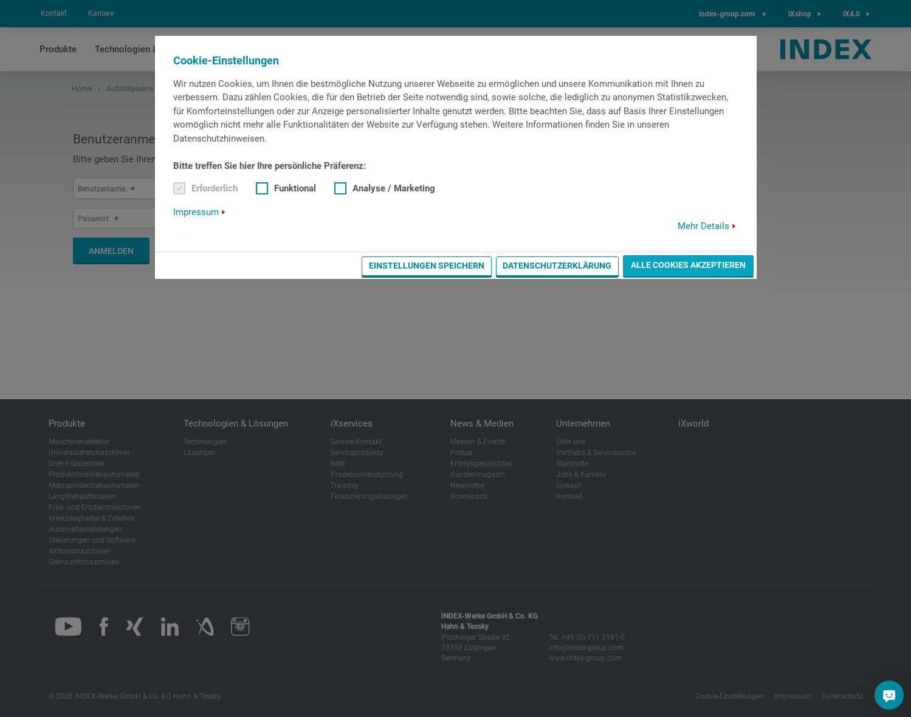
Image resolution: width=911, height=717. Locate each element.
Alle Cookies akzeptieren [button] (688, 265)
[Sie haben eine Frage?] (889, 695)
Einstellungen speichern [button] (426, 265)
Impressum (196, 212)
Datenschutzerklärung (557, 265)
